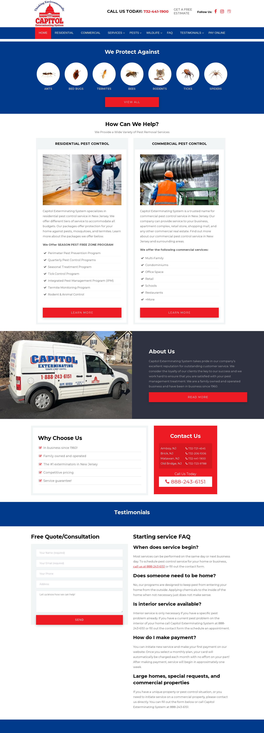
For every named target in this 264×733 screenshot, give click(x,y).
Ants (48, 76)
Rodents (159, 76)
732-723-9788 (197, 463)
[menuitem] (43, 34)
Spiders (215, 76)
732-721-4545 (196, 448)
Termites (104, 76)
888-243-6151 (185, 482)
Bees (132, 76)
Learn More (82, 312)
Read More (198, 397)
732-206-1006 (196, 453)
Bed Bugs (76, 76)
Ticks (187, 76)
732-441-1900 (155, 14)
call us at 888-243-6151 (149, 566)
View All (132, 102)
